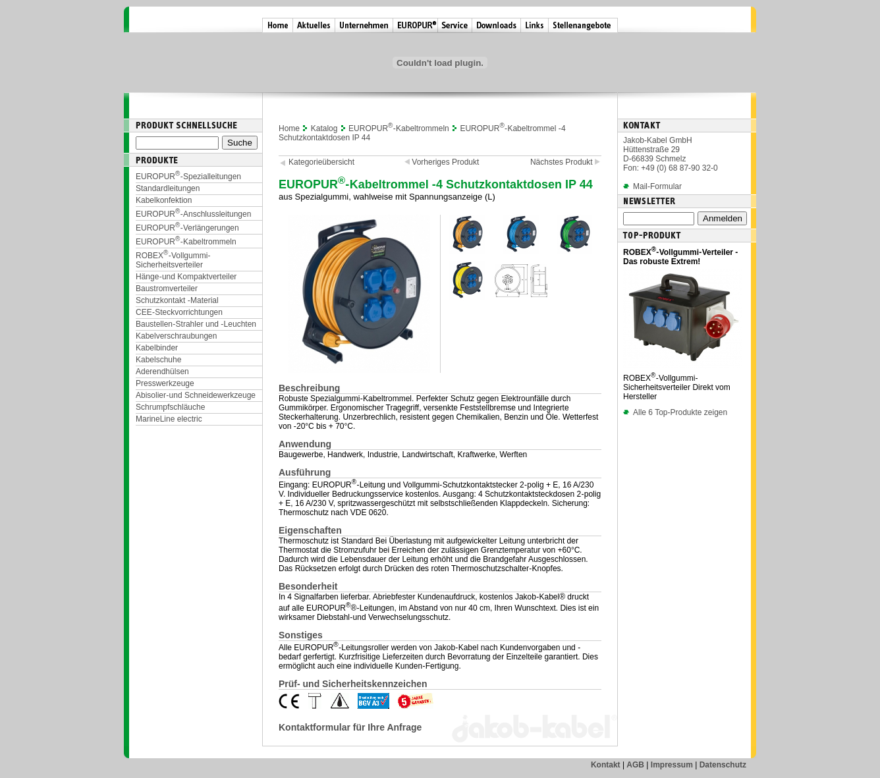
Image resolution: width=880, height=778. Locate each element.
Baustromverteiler (167, 288)
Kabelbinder (157, 347)
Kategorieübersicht (321, 162)
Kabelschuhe (158, 359)
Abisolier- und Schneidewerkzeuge (196, 395)
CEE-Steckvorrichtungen (179, 312)
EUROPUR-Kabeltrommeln (186, 241)
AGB (635, 764)
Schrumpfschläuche (170, 407)
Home (289, 128)
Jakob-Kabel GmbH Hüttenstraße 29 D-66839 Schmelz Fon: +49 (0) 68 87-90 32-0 (670, 154)
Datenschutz (723, 764)
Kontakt (605, 764)
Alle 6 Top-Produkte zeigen (675, 412)
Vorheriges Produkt (440, 162)
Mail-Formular (657, 186)
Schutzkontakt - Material (177, 300)
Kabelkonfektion (164, 200)
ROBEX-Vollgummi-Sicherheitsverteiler (173, 260)
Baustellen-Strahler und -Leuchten (196, 324)
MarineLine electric (169, 419)
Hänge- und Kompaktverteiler (186, 276)
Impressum (672, 764)
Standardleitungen (168, 188)
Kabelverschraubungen (176, 336)
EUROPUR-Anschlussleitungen (193, 214)
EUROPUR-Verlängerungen (187, 228)
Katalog (324, 128)
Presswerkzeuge (165, 383)
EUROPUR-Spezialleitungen (188, 176)
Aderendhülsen (162, 371)
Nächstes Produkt (565, 162)
